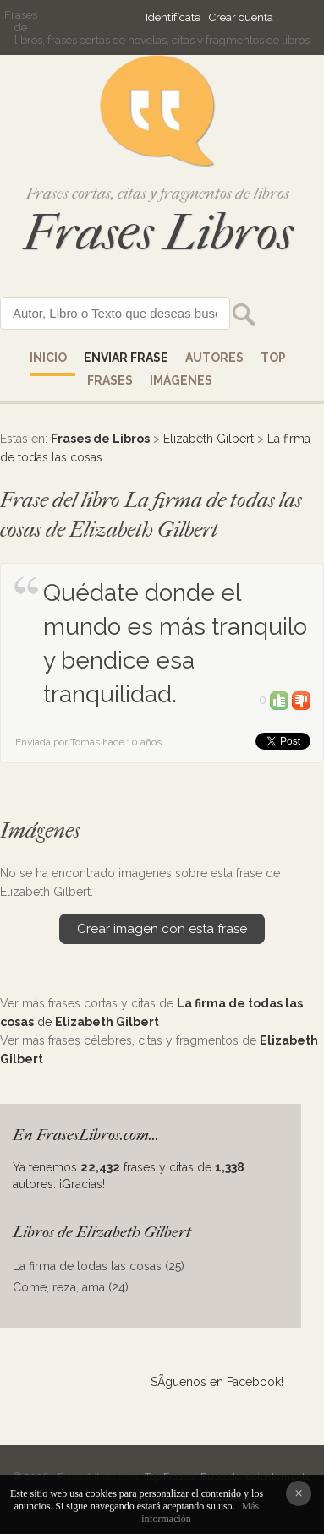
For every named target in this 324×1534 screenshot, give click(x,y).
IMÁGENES (181, 380)
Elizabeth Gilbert (208, 438)
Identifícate (173, 17)
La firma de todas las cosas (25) (98, 1266)
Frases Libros (158, 233)
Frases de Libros (100, 438)
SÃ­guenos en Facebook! (217, 1382)
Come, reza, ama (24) (71, 1287)
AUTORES (214, 357)
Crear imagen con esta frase (162, 928)
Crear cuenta (241, 17)
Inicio (48, 357)
